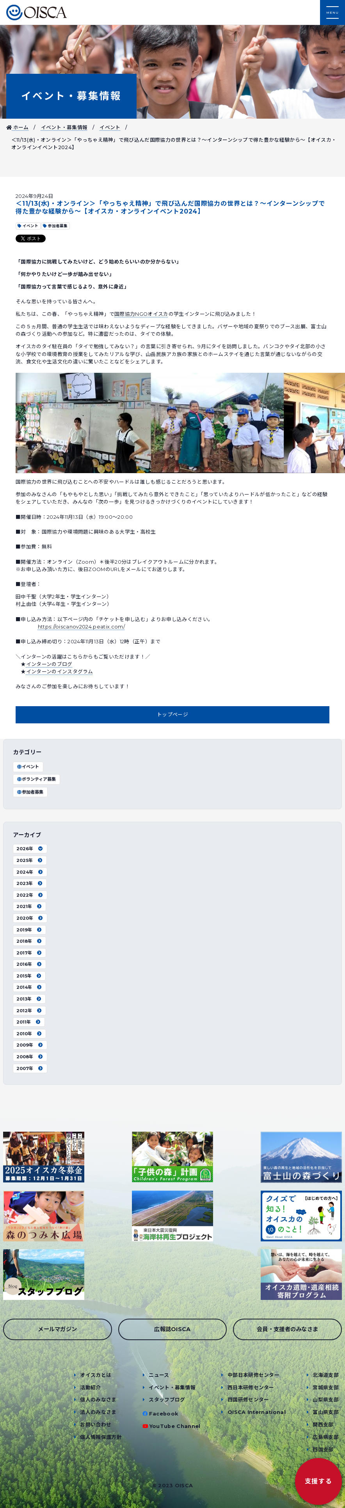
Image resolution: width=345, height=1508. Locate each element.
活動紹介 (90, 1387)
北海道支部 (326, 1375)
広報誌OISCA (172, 1329)
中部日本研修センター (253, 1375)
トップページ (172, 715)
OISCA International (257, 1412)
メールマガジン (57, 1329)
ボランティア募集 (36, 779)
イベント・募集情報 (71, 96)
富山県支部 (326, 1412)
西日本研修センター (251, 1387)
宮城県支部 (326, 1387)
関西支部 (323, 1425)
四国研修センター (248, 1400)
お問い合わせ (95, 1425)
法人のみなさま (98, 1412)
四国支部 (323, 1450)
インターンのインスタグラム (59, 672)
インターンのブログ (49, 664)
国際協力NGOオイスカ (141, 314)
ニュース (159, 1375)
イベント (110, 127)
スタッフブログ (167, 1400)
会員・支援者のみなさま (287, 1329)
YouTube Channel (175, 1426)
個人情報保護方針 (101, 1437)
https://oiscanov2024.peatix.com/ (81, 627)
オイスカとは (95, 1375)
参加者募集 (29, 792)
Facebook (163, 1414)
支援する (318, 1481)
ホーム (17, 127)
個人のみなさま (98, 1400)
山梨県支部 (326, 1400)
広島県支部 (326, 1437)
